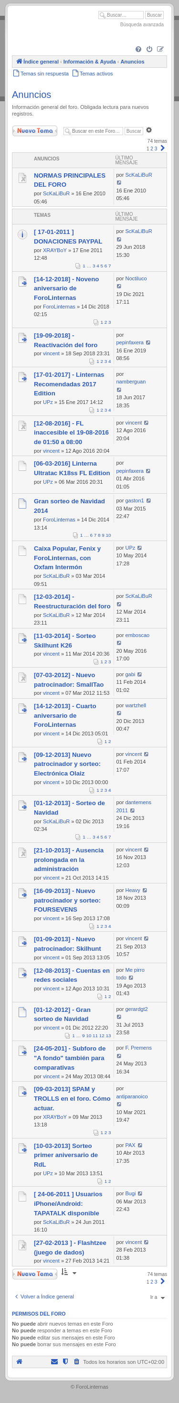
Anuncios (31, 94)
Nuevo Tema (35, 131)
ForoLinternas (59, 306)
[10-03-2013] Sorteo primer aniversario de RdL (66, 1155)
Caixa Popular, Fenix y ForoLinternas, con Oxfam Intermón (67, 558)
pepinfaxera (130, 342)
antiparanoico (132, 1096)
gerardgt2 (136, 1009)
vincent (51, 353)
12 (102, 1035)
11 (95, 1035)
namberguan (131, 381)
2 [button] (151, 148)
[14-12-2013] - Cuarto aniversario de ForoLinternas (65, 715)
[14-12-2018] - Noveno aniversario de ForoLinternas (66, 289)
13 (108, 1035)
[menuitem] (138, 50)
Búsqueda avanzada (142, 24)
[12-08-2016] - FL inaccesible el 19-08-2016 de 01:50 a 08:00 (71, 433)
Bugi (130, 1193)
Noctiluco (136, 278)
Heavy (132, 890)
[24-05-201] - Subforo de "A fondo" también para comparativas (69, 1058)
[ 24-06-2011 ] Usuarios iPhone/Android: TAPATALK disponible (68, 1203)
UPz (48, 402)
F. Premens (138, 1048)
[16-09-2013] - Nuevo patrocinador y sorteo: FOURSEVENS (67, 900)
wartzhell (135, 705)
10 (108, 535)
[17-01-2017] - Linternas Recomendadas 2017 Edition (69, 384)
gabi (130, 674)
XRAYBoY (55, 250)
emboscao (137, 635)
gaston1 (134, 500)
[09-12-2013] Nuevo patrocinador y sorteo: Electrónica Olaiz (67, 764)
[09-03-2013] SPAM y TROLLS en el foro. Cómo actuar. (72, 1098)
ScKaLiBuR (56, 193)
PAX (130, 1145)
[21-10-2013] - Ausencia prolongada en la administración (69, 860)
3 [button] (156, 148)
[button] (162, 148)
